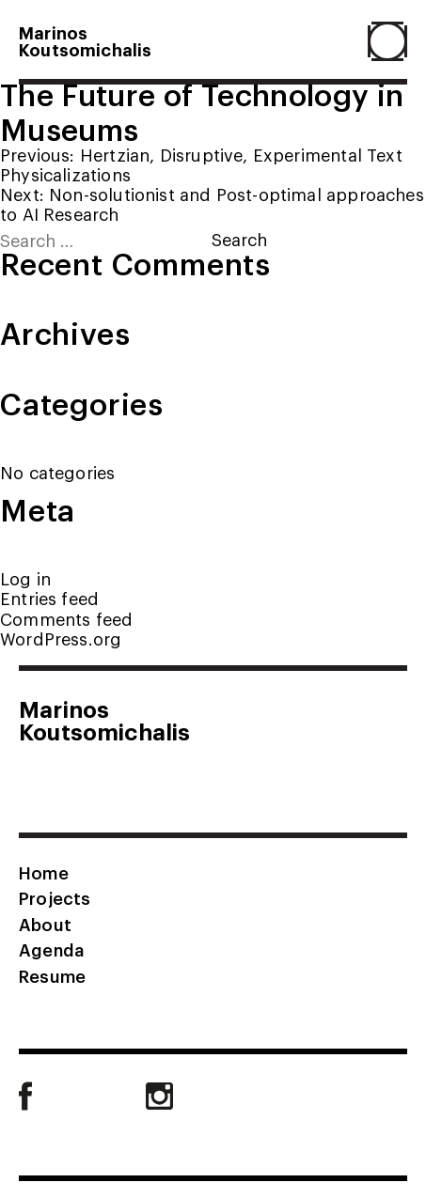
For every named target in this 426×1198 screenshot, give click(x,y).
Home (44, 871)
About (45, 923)
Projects (54, 897)
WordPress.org (60, 638)
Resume (52, 975)
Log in (25, 578)
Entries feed (49, 598)
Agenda (51, 949)
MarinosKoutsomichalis (85, 40)
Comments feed (66, 619)
